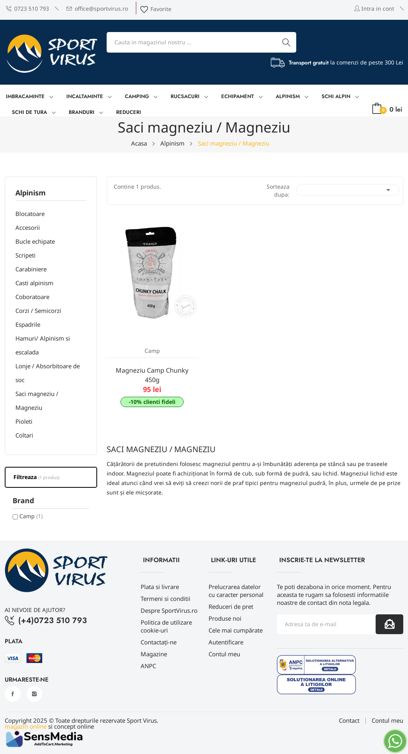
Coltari (24, 435)
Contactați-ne (159, 642)
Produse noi (225, 618)
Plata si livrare (160, 587)
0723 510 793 (27, 8)
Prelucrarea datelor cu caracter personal (236, 591)
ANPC (148, 666)
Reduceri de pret (231, 606)
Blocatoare (30, 214)
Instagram (34, 694)
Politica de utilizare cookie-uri (166, 626)
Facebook (13, 694)
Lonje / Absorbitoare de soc (47, 373)
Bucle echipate (35, 241)
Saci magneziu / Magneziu (36, 400)
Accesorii (27, 227)
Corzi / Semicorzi (38, 310)
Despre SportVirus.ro (169, 610)
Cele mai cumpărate (236, 630)
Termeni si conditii (165, 598)
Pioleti (23, 421)
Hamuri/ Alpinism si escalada (42, 345)
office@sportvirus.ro (97, 8)
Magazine (154, 654)
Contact (349, 721)
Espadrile (27, 324)
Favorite (155, 9)
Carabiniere (31, 269)
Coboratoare (32, 297)
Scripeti (25, 255)
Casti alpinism (34, 283)
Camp (31, 516)
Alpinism (30, 193)
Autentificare (226, 642)
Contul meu (224, 654)
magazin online (26, 726)
